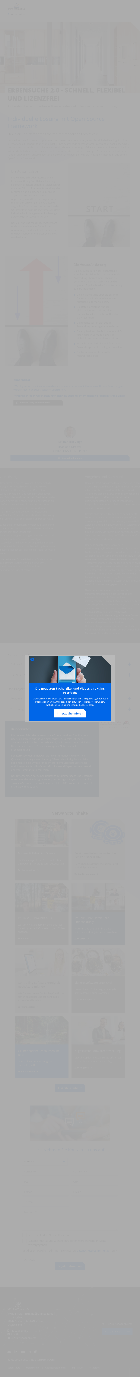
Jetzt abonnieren (70, 713)
